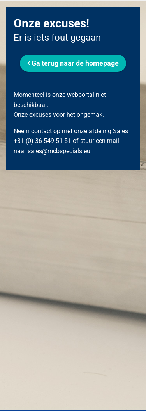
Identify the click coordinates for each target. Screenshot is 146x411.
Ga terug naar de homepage (75, 63)
